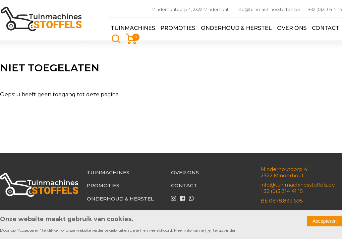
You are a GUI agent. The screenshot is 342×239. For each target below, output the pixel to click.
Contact (325, 28)
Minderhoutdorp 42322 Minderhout (283, 172)
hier (208, 230)
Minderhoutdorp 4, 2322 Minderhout (190, 9)
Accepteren (325, 221)
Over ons (292, 28)
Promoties (177, 28)
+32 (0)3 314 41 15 (325, 9)
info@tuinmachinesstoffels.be (268, 9)
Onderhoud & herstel (236, 28)
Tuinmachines (133, 28)
